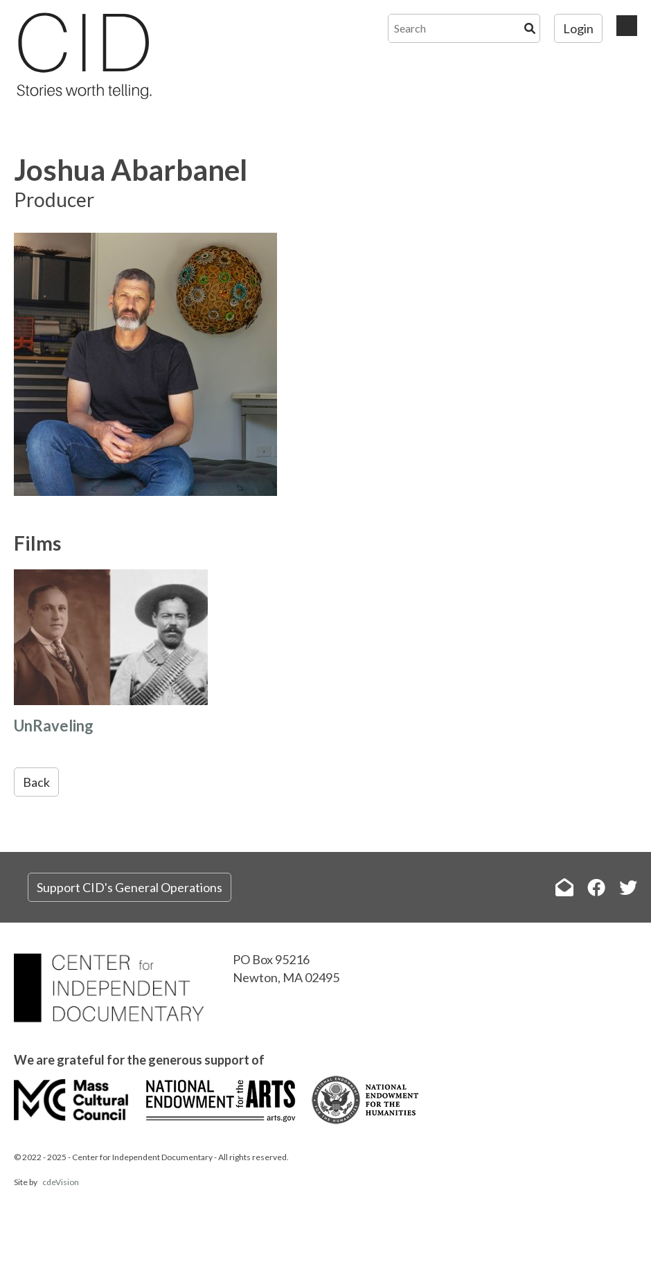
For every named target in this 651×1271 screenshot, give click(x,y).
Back (36, 782)
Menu (626, 25)
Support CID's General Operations (129, 887)
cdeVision (60, 1182)
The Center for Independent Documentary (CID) (83, 55)
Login (578, 28)
